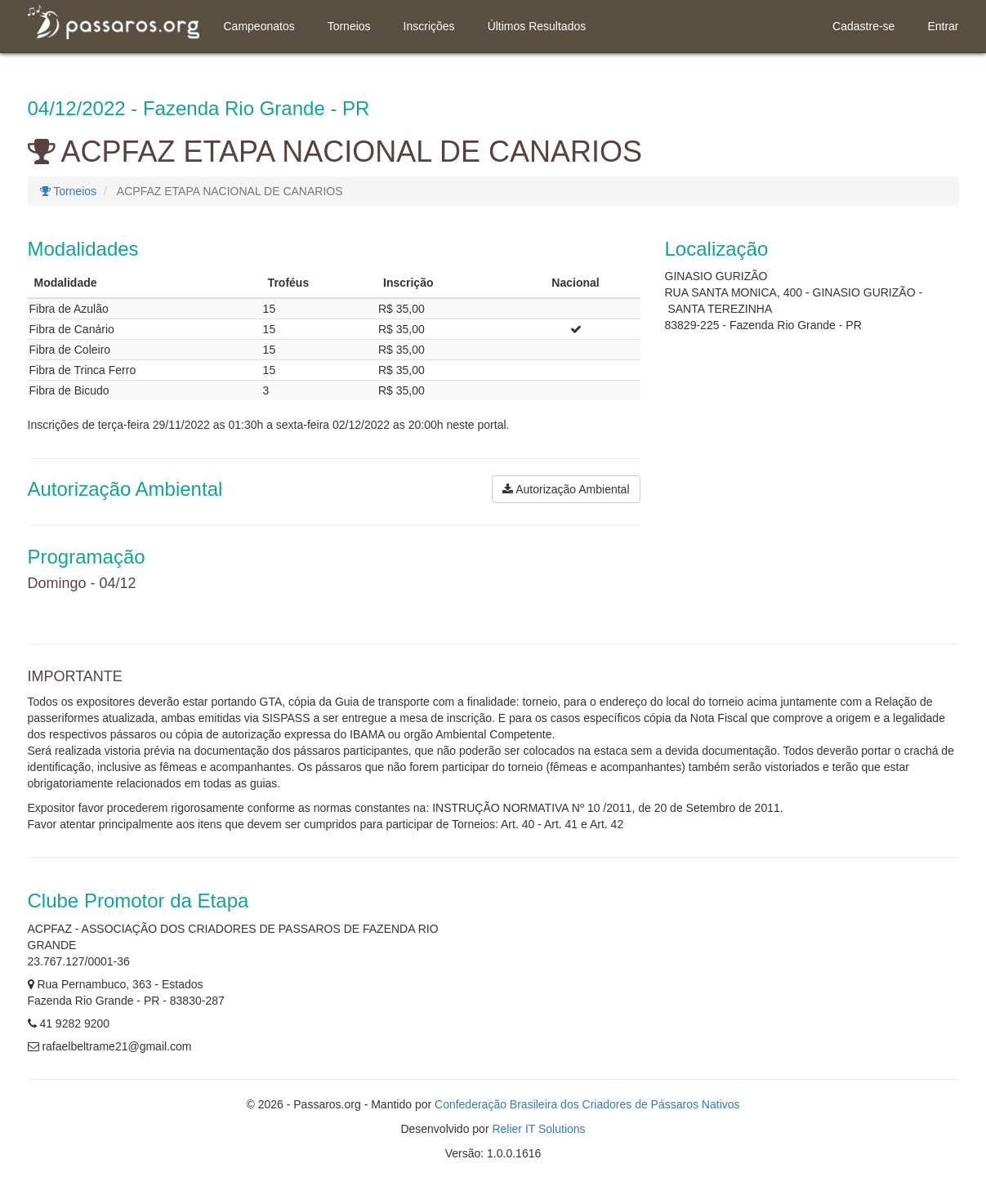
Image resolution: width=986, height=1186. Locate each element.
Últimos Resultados (537, 26)
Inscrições (429, 26)
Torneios (349, 26)
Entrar (942, 26)
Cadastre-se (863, 26)
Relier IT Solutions (538, 1128)
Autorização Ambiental (565, 489)
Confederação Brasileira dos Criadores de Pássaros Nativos (587, 1104)
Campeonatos (259, 26)
